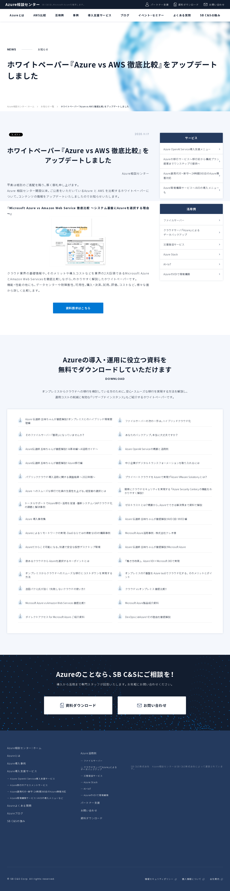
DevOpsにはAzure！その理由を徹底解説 (148, 621)
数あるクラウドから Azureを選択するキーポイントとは (57, 565)
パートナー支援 (157, 4)
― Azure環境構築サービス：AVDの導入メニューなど (35, 798)
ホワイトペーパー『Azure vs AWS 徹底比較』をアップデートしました (95, 106)
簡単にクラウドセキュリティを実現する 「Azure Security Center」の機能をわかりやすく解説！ (168, 495)
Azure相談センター (22, 4)
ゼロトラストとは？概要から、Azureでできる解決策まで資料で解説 (163, 509)
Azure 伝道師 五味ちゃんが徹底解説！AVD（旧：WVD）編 (156, 523)
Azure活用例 (89, 753)
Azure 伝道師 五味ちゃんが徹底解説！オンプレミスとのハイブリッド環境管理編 (68, 425)
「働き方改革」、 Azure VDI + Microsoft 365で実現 (152, 565)
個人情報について (191, 879)
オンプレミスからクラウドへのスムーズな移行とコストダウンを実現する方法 (68, 579)
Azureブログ (15, 813)
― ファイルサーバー (92, 761)
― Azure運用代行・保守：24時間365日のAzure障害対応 (36, 791)
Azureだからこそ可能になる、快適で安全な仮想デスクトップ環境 (63, 551)
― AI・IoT (86, 789)
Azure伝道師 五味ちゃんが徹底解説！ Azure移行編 (54, 467)
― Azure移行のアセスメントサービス (27, 785)
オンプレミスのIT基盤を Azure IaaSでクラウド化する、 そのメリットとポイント (168, 579)
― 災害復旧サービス (92, 776)
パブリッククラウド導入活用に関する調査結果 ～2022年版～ (60, 481)
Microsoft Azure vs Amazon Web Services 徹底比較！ (55, 607)
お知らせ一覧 (47, 106)
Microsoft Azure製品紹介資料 (142, 607)
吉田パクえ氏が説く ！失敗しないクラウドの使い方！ (55, 593)
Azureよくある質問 (19, 805)
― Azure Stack (89, 782)
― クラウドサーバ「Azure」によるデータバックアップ (99, 768)
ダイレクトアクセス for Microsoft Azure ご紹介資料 (55, 621)
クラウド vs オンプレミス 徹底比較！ (146, 593)
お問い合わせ (214, 4)
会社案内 (214, 879)
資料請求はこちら (78, 308)
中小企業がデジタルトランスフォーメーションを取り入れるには (162, 467)
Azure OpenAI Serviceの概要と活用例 (147, 453)
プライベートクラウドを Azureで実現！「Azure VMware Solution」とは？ (166, 481)
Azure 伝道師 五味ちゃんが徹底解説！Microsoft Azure (155, 551)
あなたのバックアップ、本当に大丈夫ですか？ (151, 439)
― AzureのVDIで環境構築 (95, 795)
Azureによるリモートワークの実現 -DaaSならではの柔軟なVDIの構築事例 (68, 537)
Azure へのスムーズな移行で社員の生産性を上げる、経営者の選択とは (66, 495)
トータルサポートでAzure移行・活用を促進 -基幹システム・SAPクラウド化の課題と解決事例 (68, 509)
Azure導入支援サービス (22, 771)
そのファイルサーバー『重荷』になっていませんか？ (55, 439)
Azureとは (13, 755)
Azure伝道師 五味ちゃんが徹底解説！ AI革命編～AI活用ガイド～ (62, 453)
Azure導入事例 (16, 763)
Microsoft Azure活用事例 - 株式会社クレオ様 (150, 537)
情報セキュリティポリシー (159, 879)
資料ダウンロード (186, 4)
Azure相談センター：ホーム (20, 106)
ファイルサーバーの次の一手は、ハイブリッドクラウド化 (158, 425)
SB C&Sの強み (16, 821)
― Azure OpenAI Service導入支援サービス (31, 779)
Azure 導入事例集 (36, 523)
